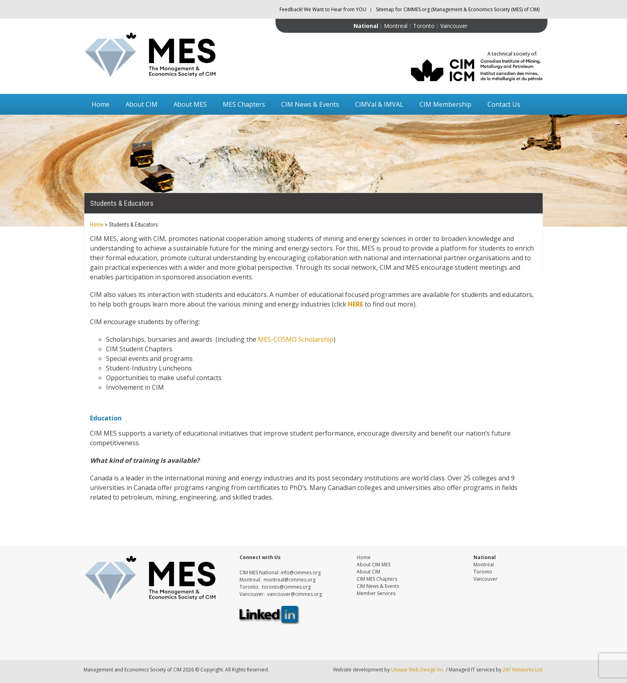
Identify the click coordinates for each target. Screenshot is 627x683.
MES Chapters (244, 104)
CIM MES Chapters (377, 578)
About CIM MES (373, 564)
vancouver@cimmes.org (294, 594)
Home (101, 104)
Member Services (376, 593)
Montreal (395, 26)
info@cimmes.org (301, 572)
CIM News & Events (310, 104)
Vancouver (453, 26)
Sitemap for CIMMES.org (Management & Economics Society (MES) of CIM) (457, 9)
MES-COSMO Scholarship (295, 339)
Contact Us (503, 104)
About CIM (142, 104)
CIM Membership (445, 104)
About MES (190, 104)
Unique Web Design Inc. (418, 669)
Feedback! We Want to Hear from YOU (323, 9)
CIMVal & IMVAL (379, 104)
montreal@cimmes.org (289, 579)
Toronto (424, 26)
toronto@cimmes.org (286, 586)
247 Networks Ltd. (522, 669)
